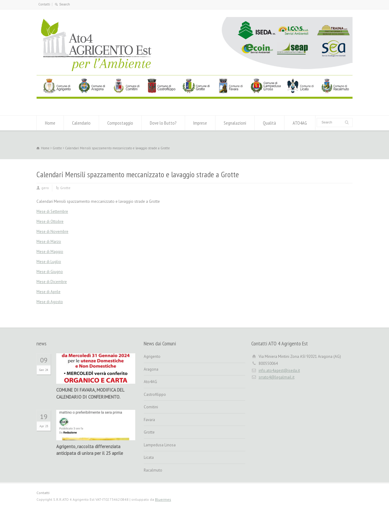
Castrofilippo (155, 394)
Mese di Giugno (49, 271)
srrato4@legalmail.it (276, 377)
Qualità (269, 123)
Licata (149, 457)
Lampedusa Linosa (160, 445)
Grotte (65, 187)
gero (45, 187)
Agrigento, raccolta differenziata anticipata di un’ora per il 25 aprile (89, 450)
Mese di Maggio (49, 251)
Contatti (44, 4)
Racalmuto (153, 470)
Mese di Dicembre (51, 281)
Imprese (200, 123)
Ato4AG (150, 381)
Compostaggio (120, 123)
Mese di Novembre (52, 231)
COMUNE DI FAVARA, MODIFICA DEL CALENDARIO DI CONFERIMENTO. (90, 393)
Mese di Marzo (48, 241)
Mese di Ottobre (50, 221)
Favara (149, 419)
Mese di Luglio (48, 261)
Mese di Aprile (48, 291)
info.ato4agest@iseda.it (279, 370)
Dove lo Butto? (163, 123)
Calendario (81, 123)
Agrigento (152, 356)
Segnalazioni (235, 123)
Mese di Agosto (49, 301)
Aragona (151, 369)
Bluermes (163, 499)
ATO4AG (300, 123)
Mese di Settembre (52, 211)
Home (50, 123)
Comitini (151, 407)
